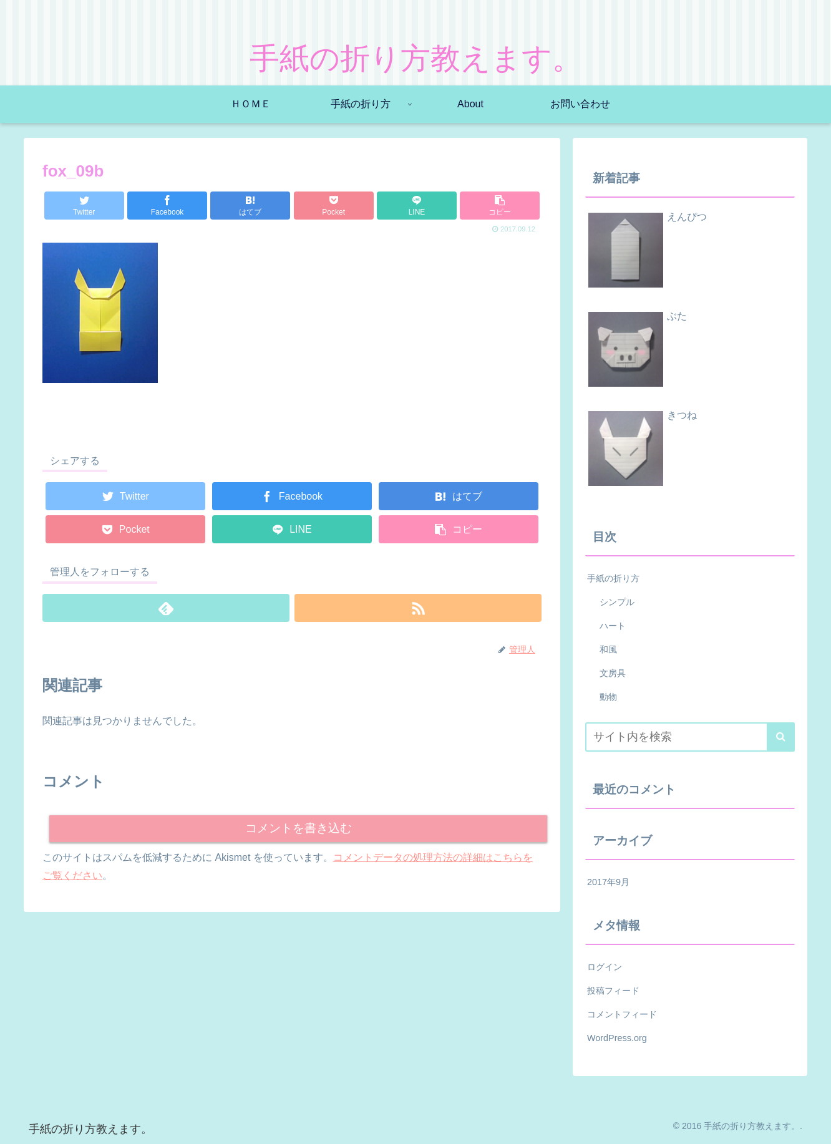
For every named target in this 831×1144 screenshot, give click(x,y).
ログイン (604, 967)
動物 (608, 697)
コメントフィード (622, 1014)
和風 (608, 649)
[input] (690, 737)
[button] (781, 737)
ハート (613, 626)
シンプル (617, 602)
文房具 (613, 673)
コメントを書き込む (298, 828)
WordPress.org (617, 1038)
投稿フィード (613, 991)
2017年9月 (608, 882)
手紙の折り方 (613, 578)
